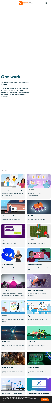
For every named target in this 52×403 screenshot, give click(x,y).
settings (4, 400)
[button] (48, 3)
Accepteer (45, 399)
